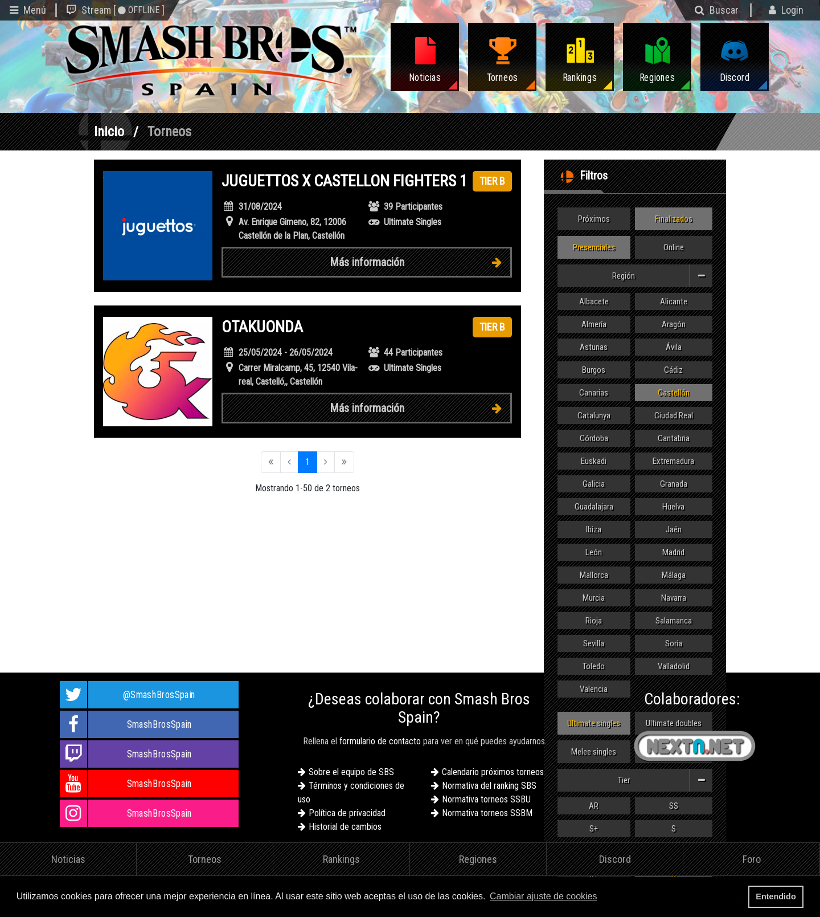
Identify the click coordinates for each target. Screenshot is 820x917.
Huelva (673, 507)
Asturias (594, 347)
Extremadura (673, 461)
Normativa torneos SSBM (487, 813)
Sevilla (593, 643)
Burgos (593, 370)
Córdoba (594, 438)
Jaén (674, 529)
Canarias (593, 393)
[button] (603, 897)
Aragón (674, 324)
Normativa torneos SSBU (486, 799)
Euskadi (593, 461)
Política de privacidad (347, 813)
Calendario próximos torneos (493, 772)
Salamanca (673, 621)
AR (593, 806)
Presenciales (594, 247)
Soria (673, 643)
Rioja (593, 621)
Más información (420, 262)
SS (673, 806)
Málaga (674, 575)
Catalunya (593, 415)
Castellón (674, 393)
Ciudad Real (673, 415)
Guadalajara (594, 507)
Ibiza (593, 529)
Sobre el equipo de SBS (351, 772)
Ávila (674, 347)
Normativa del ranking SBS (489, 785)
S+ (593, 829)
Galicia (594, 484)
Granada (673, 484)
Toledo (594, 666)
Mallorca (594, 575)
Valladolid (674, 666)
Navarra (673, 598)
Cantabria (674, 438)
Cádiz (673, 370)
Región (662, 275)
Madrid (673, 552)
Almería (593, 324)
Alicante (673, 301)
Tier (665, 780)
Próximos (594, 219)
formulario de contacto (380, 741)
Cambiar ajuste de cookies (543, 896)
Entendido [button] (776, 896)
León (593, 552)
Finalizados (673, 219)
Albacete (594, 301)
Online (673, 247)
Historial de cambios (345, 826)
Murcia (594, 598)
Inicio (109, 132)
